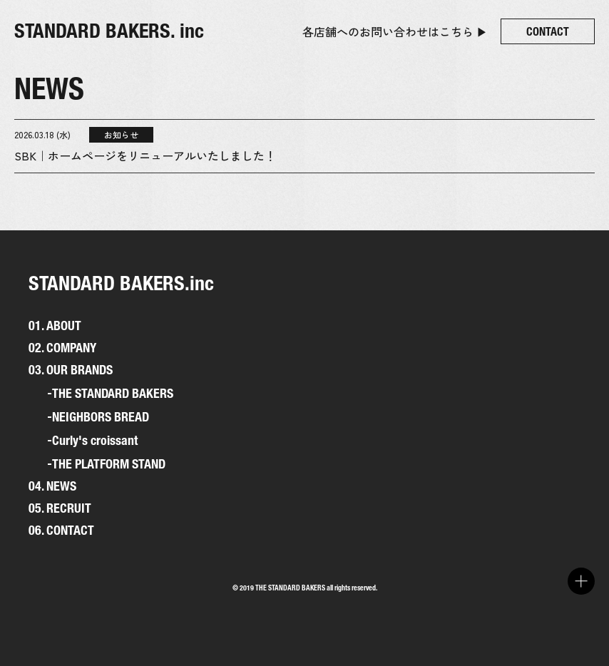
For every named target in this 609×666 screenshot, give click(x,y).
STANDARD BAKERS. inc (109, 31)
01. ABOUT (55, 325)
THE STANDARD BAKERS (112, 393)
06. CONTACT (61, 530)
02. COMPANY (62, 347)
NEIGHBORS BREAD (100, 417)
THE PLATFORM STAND (108, 464)
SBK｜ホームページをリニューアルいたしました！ (145, 155)
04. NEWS (52, 486)
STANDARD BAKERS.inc (121, 283)
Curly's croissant (95, 440)
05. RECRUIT (60, 508)
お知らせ (121, 134)
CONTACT (547, 31)
